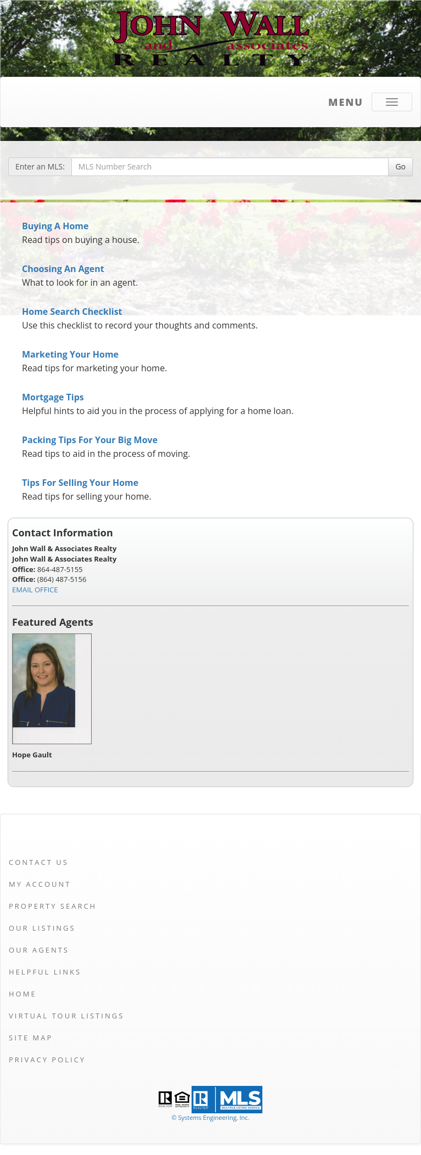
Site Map (31, 1038)
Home (23, 994)
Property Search (53, 906)
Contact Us (39, 862)
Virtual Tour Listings (66, 1016)
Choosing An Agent (63, 269)
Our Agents (39, 950)
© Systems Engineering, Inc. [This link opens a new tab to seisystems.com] (210, 1117)
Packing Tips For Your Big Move (90, 440)
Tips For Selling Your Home (80, 483)
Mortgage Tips (53, 397)
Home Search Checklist (72, 311)
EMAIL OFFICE (35, 590)
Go (400, 166)
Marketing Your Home (70, 354)
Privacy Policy (47, 1060)
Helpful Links (45, 972)
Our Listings (42, 928)
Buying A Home (55, 226)
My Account (40, 884)
